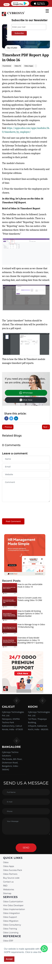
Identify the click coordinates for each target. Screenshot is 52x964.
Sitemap (7, 893)
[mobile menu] (47, 10)
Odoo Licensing (10, 932)
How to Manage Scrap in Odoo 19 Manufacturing (31, 625)
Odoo (6, 862)
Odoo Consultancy (12, 925)
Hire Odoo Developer (13, 905)
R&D (5, 885)
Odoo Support (10, 917)
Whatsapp (26, 392)
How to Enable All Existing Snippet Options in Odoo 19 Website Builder (29, 613)
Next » (46, 427)
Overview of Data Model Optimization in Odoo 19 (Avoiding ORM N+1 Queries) (30, 640)
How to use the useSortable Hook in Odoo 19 (29, 585)
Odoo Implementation (14, 909)
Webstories (8, 889)
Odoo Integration (11, 913)
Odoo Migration (10, 921)
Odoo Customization (13, 901)
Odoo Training (10, 928)
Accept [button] (9, 959)
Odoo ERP (8, 941)
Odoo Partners (10, 874)
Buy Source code (11, 878)
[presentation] (23, 508)
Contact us (8, 882)
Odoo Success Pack (12, 870)
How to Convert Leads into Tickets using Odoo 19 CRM (29, 599)
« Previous (7, 427)
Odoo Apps (8, 866)
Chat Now (26, 400)
